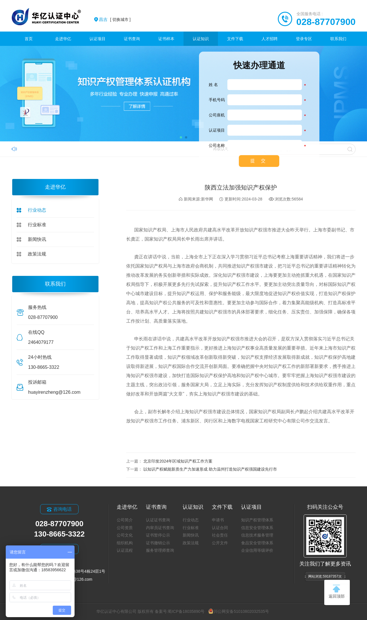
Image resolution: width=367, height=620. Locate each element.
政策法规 (37, 253)
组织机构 (125, 543)
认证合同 (220, 527)
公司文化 (125, 535)
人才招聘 (269, 38)
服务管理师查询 (160, 550)
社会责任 (220, 535)
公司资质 (125, 527)
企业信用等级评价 (257, 550)
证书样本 (166, 38)
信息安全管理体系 (257, 527)
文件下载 (235, 38)
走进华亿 (63, 38)
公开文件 (220, 543)
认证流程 (125, 550)
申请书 (218, 520)
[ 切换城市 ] (114, 19)
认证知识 (201, 38)
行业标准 (37, 224)
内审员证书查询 (160, 527)
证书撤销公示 (158, 543)
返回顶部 (337, 591)
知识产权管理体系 (257, 520)
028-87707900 (326, 22)
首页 (29, 38)
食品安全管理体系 (257, 543)
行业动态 (37, 210)
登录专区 (304, 38)
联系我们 (338, 38)
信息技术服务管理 (257, 535)
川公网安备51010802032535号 (238, 611)
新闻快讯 (37, 239)
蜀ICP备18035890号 (186, 611)
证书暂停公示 (158, 535)
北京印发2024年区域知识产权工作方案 (177, 461)
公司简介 (125, 520)
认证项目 (97, 38)
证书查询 (132, 38)
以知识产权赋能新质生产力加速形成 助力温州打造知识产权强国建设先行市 (210, 469)
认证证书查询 (158, 520)
